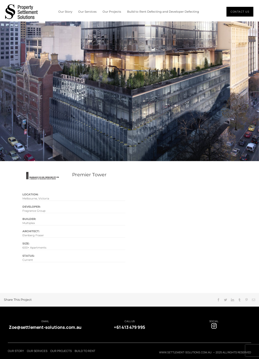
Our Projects (112, 11)
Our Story (65, 11)
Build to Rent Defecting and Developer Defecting (163, 11)
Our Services (87, 11)
